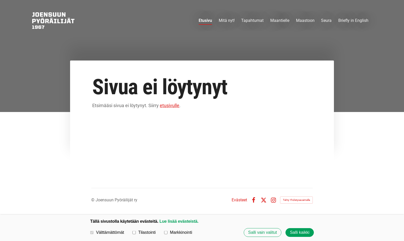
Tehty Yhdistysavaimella (296, 200)
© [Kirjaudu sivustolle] (93, 199)
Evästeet (239, 200)
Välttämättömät (107, 232)
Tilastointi (144, 232)
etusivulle (169, 105)
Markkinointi (178, 232)
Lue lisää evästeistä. (178, 221)
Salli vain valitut (262, 232)
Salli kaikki (299, 232)
